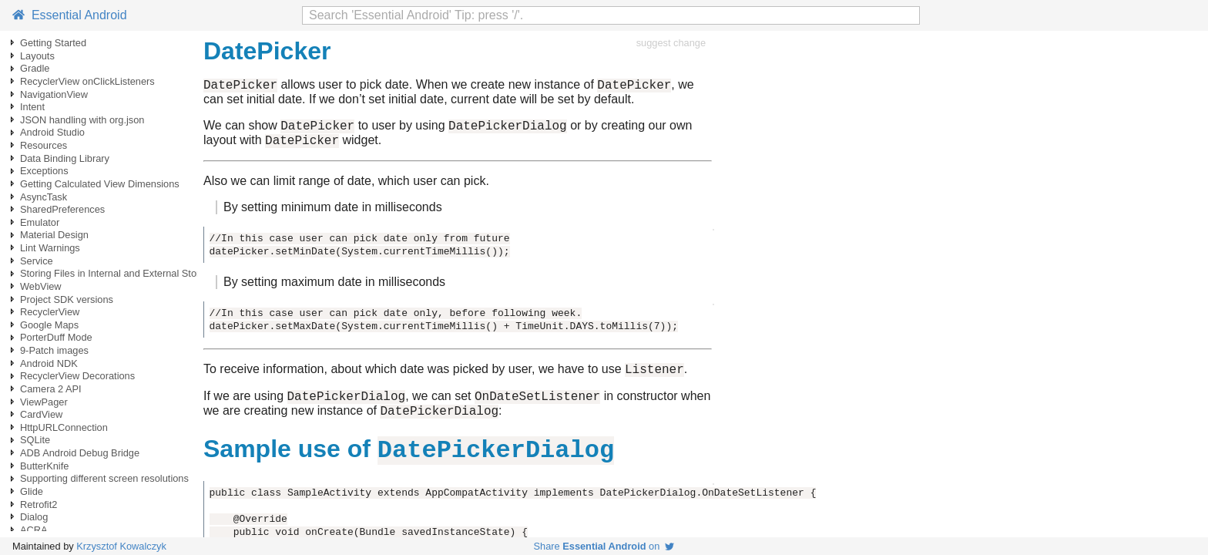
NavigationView (54, 94)
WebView (41, 286)
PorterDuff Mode (56, 337)
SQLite (35, 440)
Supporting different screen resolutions (104, 478)
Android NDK (49, 363)
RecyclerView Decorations (77, 376)
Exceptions (44, 171)
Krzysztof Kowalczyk (121, 546)
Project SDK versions (66, 299)
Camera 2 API (51, 389)
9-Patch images (54, 350)
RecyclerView (49, 312)
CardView (41, 414)
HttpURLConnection (64, 427)
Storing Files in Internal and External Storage (118, 273)
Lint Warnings (50, 248)
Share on (604, 546)
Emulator (39, 222)
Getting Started (53, 43)
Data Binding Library (64, 158)
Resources (43, 145)
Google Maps (49, 325)
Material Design (54, 234)
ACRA (34, 530)
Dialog (34, 517)
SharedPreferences (62, 209)
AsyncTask (43, 197)
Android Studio (52, 132)
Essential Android (69, 15)
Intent (32, 107)
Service (36, 261)
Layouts (37, 56)
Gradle (34, 68)
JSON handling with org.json (82, 120)
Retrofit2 (38, 504)
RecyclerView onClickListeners (87, 81)
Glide (31, 491)
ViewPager (44, 402)
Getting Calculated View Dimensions (100, 184)
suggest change (671, 43)
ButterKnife (44, 466)
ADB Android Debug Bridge (79, 453)
